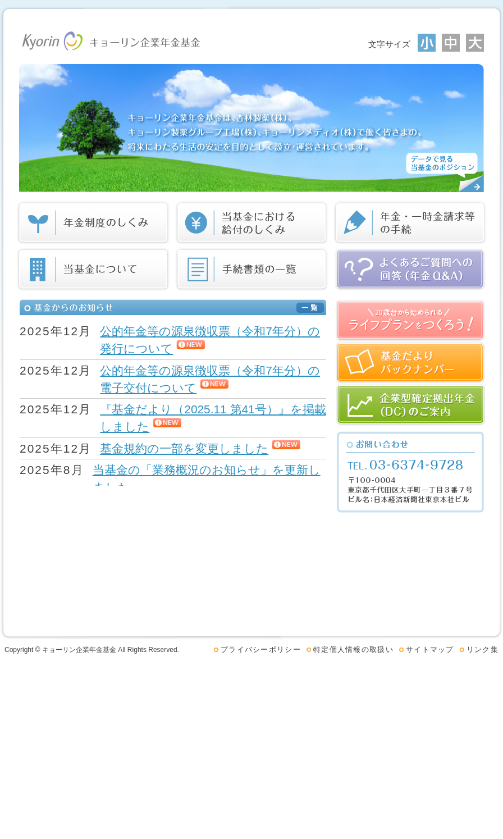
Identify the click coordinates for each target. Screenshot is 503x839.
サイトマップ (430, 649)
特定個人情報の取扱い (353, 649)
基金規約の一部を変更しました (184, 448)
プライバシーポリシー (261, 649)
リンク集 (483, 649)
